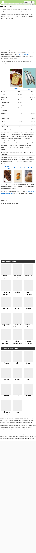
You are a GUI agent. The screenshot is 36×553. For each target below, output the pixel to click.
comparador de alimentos (23, 54)
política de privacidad (25, 438)
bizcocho (16, 88)
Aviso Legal (31, 438)
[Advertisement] (17, 34)
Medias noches (18, 167)
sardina (29, 89)
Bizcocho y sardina (6, 6)
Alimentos (29, 2)
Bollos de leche (28, 167)
